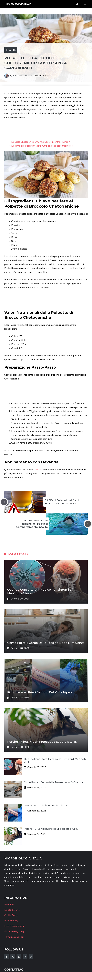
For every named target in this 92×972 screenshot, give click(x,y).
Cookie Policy (11, 915)
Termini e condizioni (14, 937)
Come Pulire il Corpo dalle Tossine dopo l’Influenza (45, 643)
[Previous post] (4, 502)
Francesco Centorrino (22, 75)
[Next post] (88, 524)
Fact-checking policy (14, 931)
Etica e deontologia (14, 926)
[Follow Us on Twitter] (12, 956)
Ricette (11, 50)
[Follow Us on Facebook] (6, 956)
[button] (77, 4)
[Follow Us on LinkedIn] (25, 956)
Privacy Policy (11, 920)
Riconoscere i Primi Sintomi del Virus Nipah (39, 692)
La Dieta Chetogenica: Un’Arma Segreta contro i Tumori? (40, 141)
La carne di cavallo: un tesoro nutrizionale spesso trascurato (42, 145)
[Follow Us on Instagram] (19, 956)
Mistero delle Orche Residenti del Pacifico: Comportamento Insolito (32, 523)
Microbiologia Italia (18, 3)
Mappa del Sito (12, 909)
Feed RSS (9, 904)
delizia (38, 469)
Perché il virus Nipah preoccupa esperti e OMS (42, 741)
